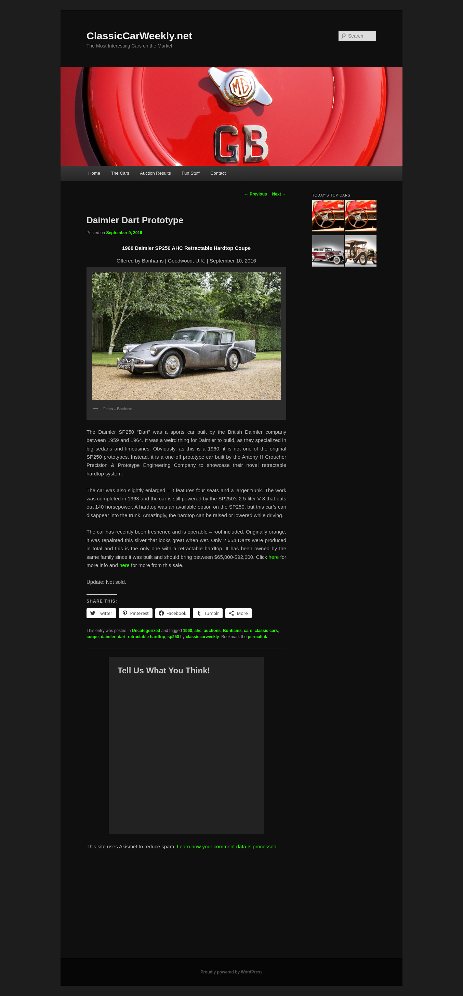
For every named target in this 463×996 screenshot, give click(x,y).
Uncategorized (146, 630)
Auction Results (155, 173)
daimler (108, 636)
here (274, 557)
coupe (92, 636)
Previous (255, 194)
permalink (257, 636)
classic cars (266, 630)
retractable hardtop (146, 636)
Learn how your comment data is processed (226, 846)
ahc (198, 630)
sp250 (173, 636)
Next (279, 194)
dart (121, 636)
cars (248, 630)
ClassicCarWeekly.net (139, 35)
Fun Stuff (191, 173)
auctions (212, 630)
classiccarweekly (202, 636)
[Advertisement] (231, 907)
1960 (187, 630)
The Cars (120, 173)
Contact (218, 173)
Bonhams (232, 630)
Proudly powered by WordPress (231, 972)
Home (94, 173)
